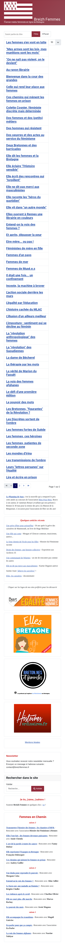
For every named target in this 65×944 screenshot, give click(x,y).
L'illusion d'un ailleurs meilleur (26, 316)
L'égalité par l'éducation (22, 303)
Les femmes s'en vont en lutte (26, 42)
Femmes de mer (17, 262)
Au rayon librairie (17, 70)
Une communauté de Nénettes (18, 558)
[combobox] (18, 789)
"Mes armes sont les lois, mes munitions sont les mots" (26, 51)
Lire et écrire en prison (21, 477)
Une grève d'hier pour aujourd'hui (19, 526)
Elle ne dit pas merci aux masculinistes (22, 188)
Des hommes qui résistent (23, 128)
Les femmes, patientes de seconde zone (23, 444)
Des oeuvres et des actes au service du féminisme (25, 136)
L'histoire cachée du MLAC (24, 309)
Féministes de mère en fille (24, 248)
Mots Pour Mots (45, 500)
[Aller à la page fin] (28, 485)
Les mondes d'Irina (19, 453)
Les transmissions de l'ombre (26, 460)
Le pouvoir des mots (15, 907)
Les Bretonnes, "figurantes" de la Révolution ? (24, 410)
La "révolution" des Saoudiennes (18, 349)
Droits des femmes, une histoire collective (23, 550)
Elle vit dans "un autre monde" (26, 207)
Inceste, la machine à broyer (25, 285)
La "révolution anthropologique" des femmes (20, 337)
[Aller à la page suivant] (24, 485)
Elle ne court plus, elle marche (19, 899)
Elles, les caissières (14, 576)
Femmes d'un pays (18, 255)
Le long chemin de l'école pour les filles (22, 542)
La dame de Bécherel (20, 357)
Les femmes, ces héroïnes (24, 436)
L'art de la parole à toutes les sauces (21, 844)
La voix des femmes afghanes (18, 933)
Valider (9, 784)
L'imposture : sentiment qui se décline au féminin (26, 324)
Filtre (36, 34)
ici (44, 805)
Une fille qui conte (13, 534)
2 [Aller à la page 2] (19, 485)
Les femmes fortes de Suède (25, 429)
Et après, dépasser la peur (24, 235)
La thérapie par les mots (22, 364)
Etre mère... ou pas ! (20, 241)
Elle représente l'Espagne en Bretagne (22, 852)
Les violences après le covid (18, 894)
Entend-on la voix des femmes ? (20, 881)
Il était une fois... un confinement (19, 277)
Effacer (45, 34)
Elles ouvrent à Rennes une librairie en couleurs (24, 216)
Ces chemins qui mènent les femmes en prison (25, 860)
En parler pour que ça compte (19, 925)
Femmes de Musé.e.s (20, 268)
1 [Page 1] (15, 485)
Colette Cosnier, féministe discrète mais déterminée (23, 109)
